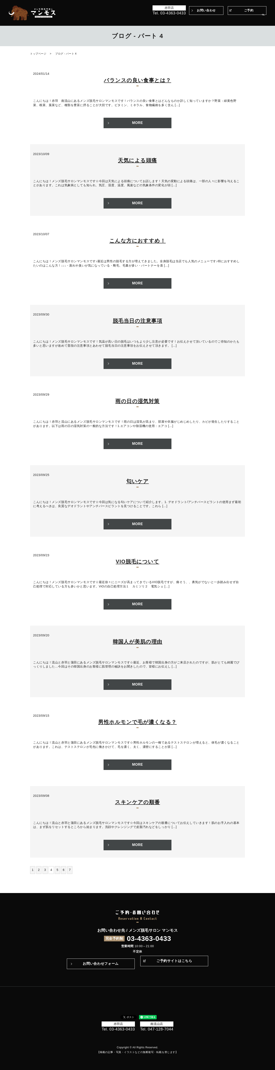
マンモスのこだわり (153, 19)
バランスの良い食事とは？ (137, 80)
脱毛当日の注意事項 (137, 321)
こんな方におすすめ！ (137, 241)
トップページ (102, 19)
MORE (137, 123)
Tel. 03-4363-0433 (169, 13)
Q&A (192, 19)
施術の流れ (178, 19)
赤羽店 (169, 7)
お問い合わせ (206, 10)
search (263, 19)
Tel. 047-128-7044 (156, 1029)
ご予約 (249, 10)
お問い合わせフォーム (100, 963)
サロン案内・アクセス (242, 19)
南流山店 (156, 1024)
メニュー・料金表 (211, 19)
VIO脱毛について (137, 561)
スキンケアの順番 (137, 802)
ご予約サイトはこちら (174, 963)
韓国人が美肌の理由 (137, 642)
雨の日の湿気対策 (137, 401)
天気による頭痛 (137, 160)
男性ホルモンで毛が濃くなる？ (137, 722)
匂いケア (137, 481)
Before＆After (125, 19)
